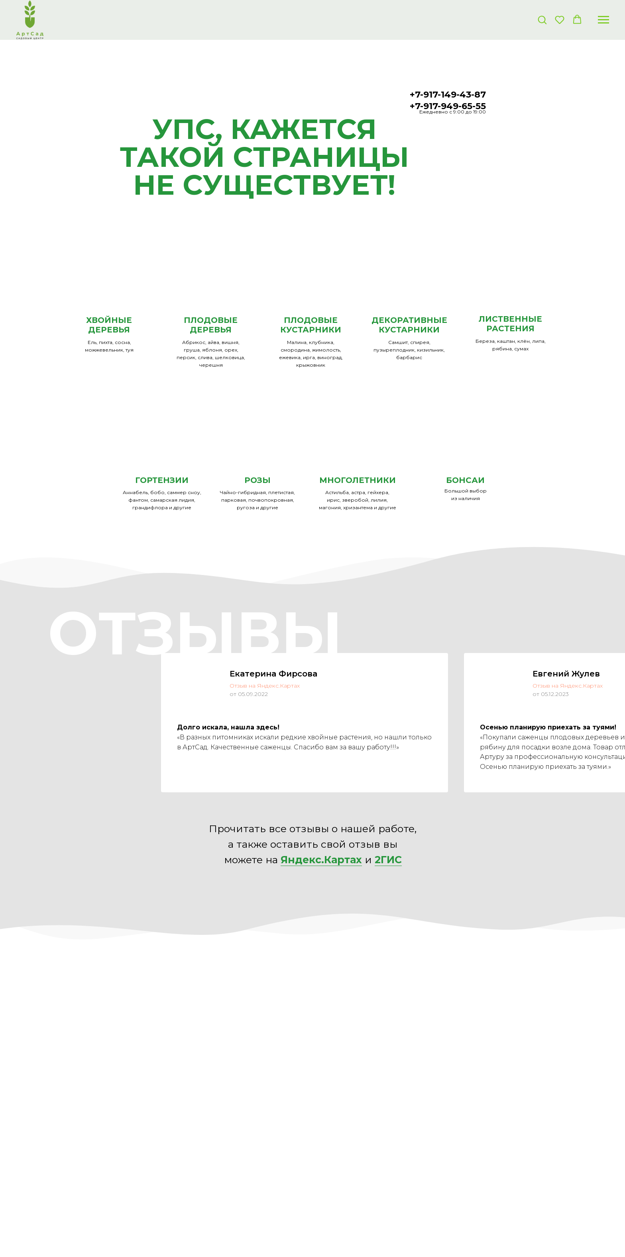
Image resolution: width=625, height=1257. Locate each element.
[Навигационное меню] (603, 20)
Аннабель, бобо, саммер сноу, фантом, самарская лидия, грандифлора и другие (162, 499)
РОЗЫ (257, 480)
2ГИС (388, 860)
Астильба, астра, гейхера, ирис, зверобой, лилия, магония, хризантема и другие (357, 499)
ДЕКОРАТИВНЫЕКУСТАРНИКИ (409, 324)
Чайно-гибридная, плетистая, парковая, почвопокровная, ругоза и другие (257, 499)
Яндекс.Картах (321, 860)
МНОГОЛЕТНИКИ (357, 480)
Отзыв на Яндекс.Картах (265, 685)
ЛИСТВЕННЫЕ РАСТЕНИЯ (510, 323)
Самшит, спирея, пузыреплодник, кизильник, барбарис (409, 349)
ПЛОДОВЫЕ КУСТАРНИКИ (310, 324)
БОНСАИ (465, 480)
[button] (542, 19)
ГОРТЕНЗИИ (162, 480)
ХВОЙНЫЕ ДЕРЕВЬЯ (109, 324)
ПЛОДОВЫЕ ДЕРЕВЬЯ (211, 324)
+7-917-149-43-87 (448, 94)
